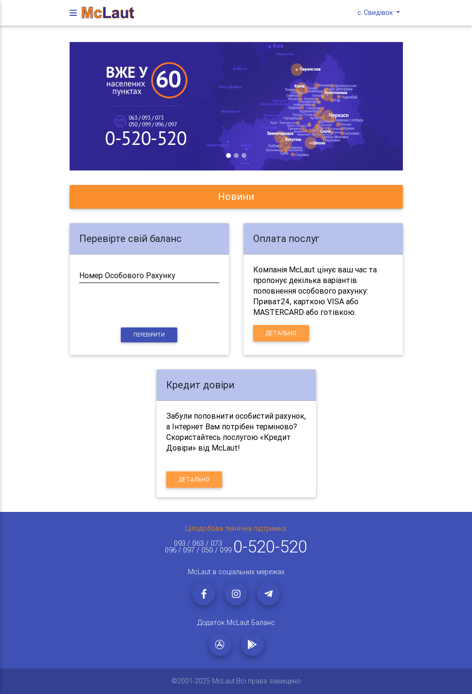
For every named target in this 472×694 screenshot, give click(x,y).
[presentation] (149, 306)
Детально (281, 333)
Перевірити (149, 335)
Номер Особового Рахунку (127, 275)
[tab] (236, 197)
